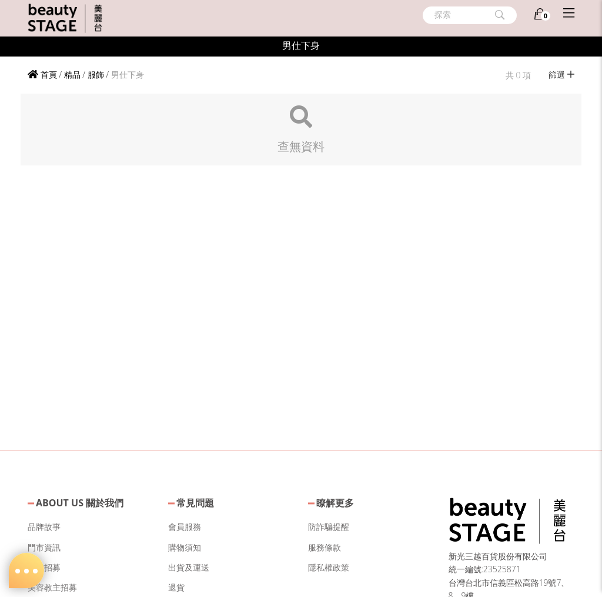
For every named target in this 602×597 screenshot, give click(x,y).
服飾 (96, 74)
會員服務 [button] (184, 526)
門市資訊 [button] (44, 547)
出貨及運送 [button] (188, 567)
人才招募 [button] (44, 567)
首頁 (42, 74)
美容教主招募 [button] (52, 587)
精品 (72, 74)
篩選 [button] (561, 74)
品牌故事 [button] (44, 526)
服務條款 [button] (324, 547)
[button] (507, 519)
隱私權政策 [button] (328, 567)
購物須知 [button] (184, 547)
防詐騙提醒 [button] (328, 526)
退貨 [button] (176, 587)
